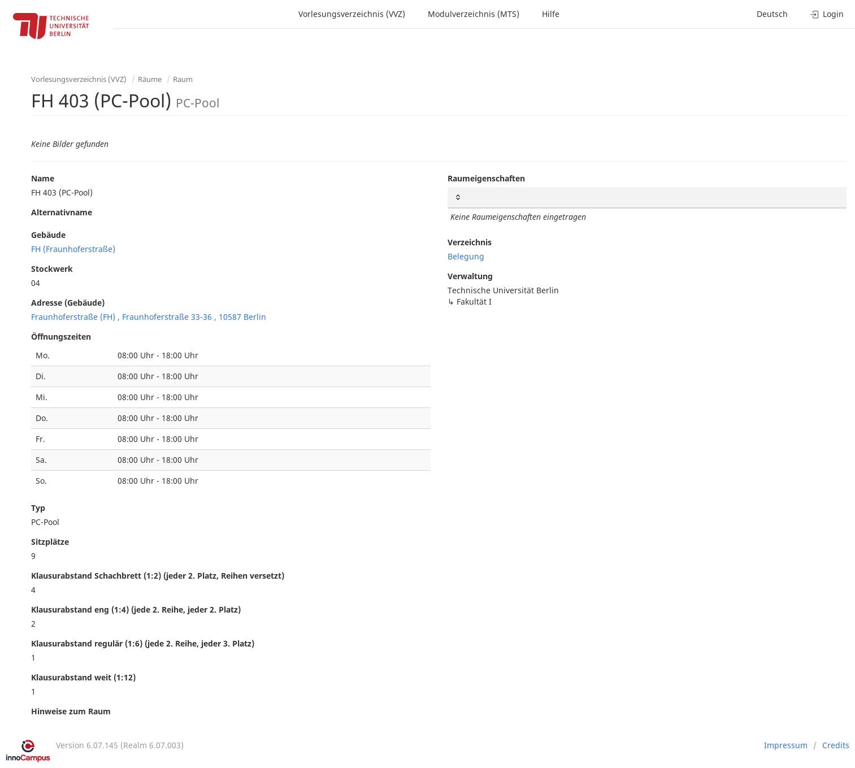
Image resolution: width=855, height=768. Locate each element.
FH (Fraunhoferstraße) (73, 249)
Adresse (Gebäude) (68, 302)
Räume (150, 79)
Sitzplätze (50, 541)
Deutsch (772, 13)
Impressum (786, 745)
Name (42, 178)
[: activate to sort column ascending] (647, 197)
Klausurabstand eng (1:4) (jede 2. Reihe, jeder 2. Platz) (136, 609)
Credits (835, 745)
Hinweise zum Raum (71, 711)
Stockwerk (52, 268)
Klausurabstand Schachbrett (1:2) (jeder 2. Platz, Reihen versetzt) (157, 575)
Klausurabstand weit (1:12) (83, 677)
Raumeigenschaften (486, 178)
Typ (38, 507)
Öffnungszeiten (61, 336)
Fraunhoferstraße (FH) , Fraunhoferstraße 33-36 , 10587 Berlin (148, 316)
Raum (183, 79)
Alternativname (61, 212)
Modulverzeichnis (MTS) (473, 13)
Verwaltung (470, 276)
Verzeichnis (470, 242)
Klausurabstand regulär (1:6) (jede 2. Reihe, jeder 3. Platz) (142, 643)
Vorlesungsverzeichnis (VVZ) (351, 13)
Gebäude (48, 234)
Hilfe (550, 13)
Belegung (466, 256)
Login (827, 13)
